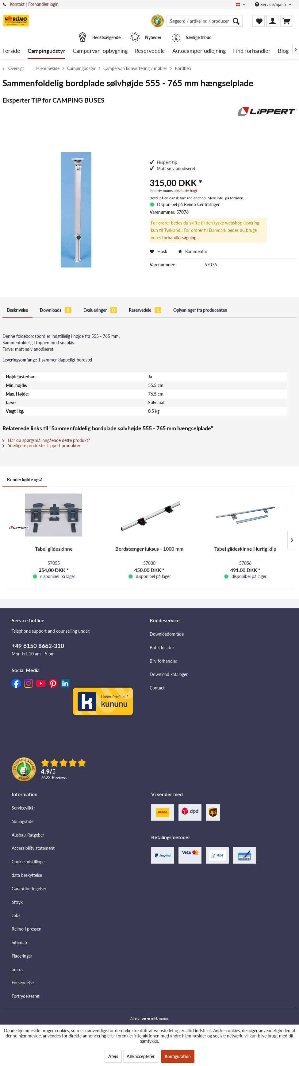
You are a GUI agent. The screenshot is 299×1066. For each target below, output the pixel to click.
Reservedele (145, 310)
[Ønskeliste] (258, 21)
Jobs (16, 915)
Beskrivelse (17, 310)
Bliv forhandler (163, 661)
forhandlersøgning (179, 237)
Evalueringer (100, 310)
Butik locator (162, 647)
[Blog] (283, 51)
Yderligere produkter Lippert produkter (41, 445)
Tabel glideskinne (54, 549)
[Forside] (11, 51)
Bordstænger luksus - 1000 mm (149, 549)
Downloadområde (167, 634)
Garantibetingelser (29, 888)
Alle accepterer (141, 1056)
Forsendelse (23, 982)
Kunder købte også (24, 479)
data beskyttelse (27, 875)
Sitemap (19, 942)
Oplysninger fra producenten (200, 310)
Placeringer (22, 956)
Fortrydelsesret (26, 996)
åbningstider (23, 821)
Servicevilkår (23, 807)
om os (17, 969)
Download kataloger (169, 674)
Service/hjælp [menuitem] (271, 4)
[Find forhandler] (251, 51)
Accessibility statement (33, 848)
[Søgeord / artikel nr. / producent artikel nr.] (205, 21)
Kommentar (192, 251)
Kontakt (17, 4)
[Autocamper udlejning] (199, 51)
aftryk (17, 902)
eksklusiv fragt (185, 190)
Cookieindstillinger (29, 861)
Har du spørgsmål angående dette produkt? (46, 440)
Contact (157, 687)
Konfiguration (178, 1056)
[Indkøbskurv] (286, 21)
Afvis (113, 1056)
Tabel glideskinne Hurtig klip (245, 549)
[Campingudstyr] (46, 51)
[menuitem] (205, 21)
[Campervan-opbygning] (100, 51)
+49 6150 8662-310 (38, 645)
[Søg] (236, 21)
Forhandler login (43, 4)
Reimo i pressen (26, 928)
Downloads (55, 310)
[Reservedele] (150, 51)
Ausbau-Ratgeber (28, 835)
